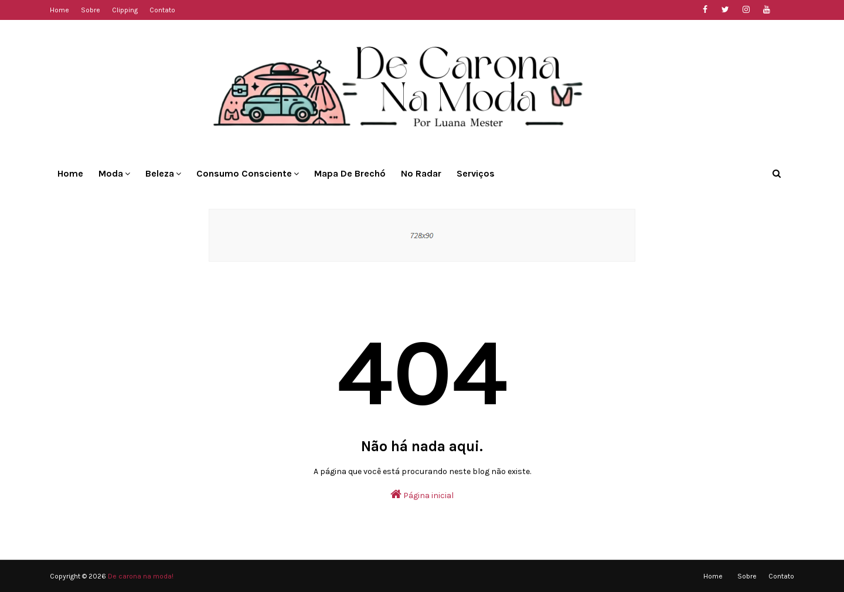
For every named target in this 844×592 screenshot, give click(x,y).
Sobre (90, 10)
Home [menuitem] (70, 173)
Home (59, 10)
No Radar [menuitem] (421, 173)
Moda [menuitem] (110, 173)
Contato (162, 10)
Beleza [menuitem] (159, 173)
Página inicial (422, 494)
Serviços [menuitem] (476, 173)
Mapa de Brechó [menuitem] (350, 173)
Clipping (125, 10)
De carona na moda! (140, 576)
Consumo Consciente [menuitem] (244, 173)
